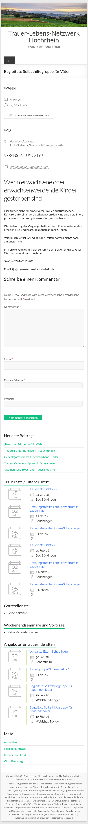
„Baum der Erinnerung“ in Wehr (23, 444)
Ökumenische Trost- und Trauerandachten (30, 469)
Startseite (10, 783)
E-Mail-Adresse (14, 380)
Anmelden (10, 742)
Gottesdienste (53, 807)
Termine (9, 804)
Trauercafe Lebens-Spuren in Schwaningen (30, 463)
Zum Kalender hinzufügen (28, 115)
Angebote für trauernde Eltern (29, 167)
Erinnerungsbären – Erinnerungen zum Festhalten (56, 800)
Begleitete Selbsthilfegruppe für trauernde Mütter (51, 687)
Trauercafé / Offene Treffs (28, 804)
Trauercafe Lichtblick (43, 489)
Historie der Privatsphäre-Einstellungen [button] (45, 811)
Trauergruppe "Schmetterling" (49, 669)
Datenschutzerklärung (62, 817)
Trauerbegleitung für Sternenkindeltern (59, 787)
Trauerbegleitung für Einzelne (68, 783)
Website (9, 398)
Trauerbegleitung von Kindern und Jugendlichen (28, 790)
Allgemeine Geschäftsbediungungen (32, 817)
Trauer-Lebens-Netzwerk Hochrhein (44, 36)
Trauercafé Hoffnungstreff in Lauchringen (29, 450)
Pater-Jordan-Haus (22, 141)
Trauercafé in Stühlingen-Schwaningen (55, 528)
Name (8, 359)
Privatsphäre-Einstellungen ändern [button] (38, 814)
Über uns (66, 807)
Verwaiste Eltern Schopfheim (49, 651)
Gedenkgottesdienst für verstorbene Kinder (31, 456)
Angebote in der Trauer (27, 783)
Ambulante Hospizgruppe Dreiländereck (37, 797)
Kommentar (12, 306)
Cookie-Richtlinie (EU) (67, 814)
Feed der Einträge (15, 748)
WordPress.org (13, 761)
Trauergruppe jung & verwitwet (51, 794)
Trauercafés (46, 783)
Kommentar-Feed (15, 755)
